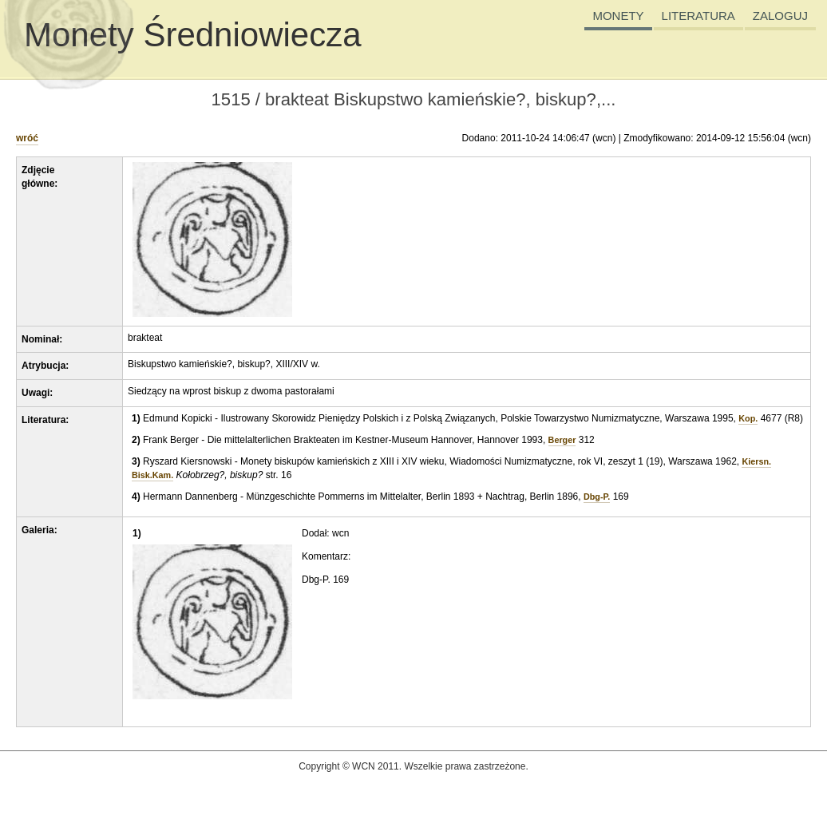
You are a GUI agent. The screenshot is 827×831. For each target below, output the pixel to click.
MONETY (617, 15)
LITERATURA (698, 15)
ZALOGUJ (780, 15)
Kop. (748, 418)
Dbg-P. (597, 496)
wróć (27, 138)
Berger (562, 440)
